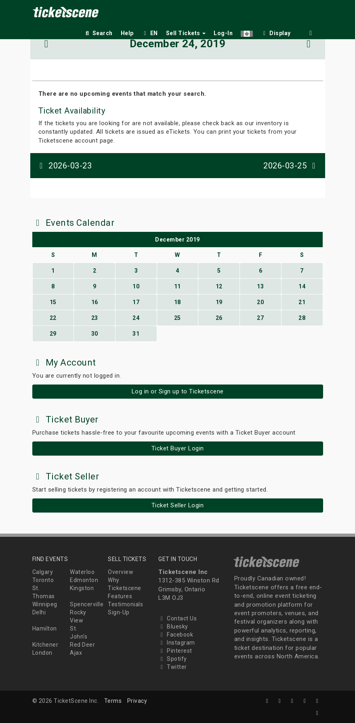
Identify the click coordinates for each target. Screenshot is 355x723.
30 (94, 333)
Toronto (43, 580)
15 (53, 302)
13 (260, 286)
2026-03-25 (291, 165)
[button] (247, 31)
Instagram (176, 642)
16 (94, 302)
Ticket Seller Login (177, 505)
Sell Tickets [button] (186, 33)
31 (135, 333)
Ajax (76, 652)
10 (135, 286)
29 (53, 333)
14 (301, 286)
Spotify (172, 659)
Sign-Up (119, 612)
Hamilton (44, 628)
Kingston (82, 588)
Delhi (39, 612)
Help (127, 33)
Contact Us (177, 618)
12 (219, 286)
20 (260, 302)
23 (94, 318)
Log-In (223, 33)
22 (53, 318)
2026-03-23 (64, 165)
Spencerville (86, 604)
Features (120, 596)
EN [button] (150, 33)
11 (177, 286)
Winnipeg (44, 604)
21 (301, 302)
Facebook (175, 634)
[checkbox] (276, 31)
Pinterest (175, 650)
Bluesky (173, 626)
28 (301, 318)
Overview (120, 572)
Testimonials (125, 604)
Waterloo (82, 572)
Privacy (137, 701)
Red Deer (82, 644)
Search (98, 33)
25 (177, 318)
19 (219, 302)
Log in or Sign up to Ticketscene (178, 391)
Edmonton (84, 580)
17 (135, 302)
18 (177, 302)
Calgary (42, 572)
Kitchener (45, 644)
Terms (113, 701)
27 (260, 318)
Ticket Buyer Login (177, 448)
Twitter (172, 667)
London (42, 652)
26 (219, 318)
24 (135, 318)
